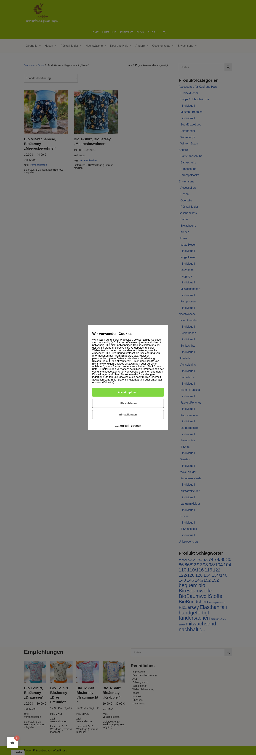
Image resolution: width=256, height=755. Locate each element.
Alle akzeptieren (128, 392)
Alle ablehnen (128, 403)
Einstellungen (128, 414)
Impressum (135, 426)
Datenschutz (121, 426)
